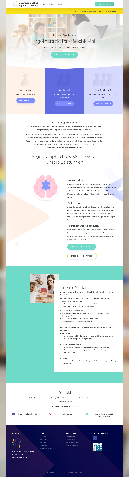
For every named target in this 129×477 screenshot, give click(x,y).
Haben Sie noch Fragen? (82, 256)
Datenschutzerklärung (47, 448)
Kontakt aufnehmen (104, 4)
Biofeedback (70, 439)
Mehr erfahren (26, 100)
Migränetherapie (72, 442)
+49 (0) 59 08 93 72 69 (110, 11)
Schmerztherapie (72, 445)
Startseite (42, 436)
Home (43, 4)
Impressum (43, 445)
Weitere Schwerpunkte (82, 247)
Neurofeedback (71, 436)
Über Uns (42, 439)
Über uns (50, 4)
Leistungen (58, 4)
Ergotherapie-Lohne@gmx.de (87, 11)
